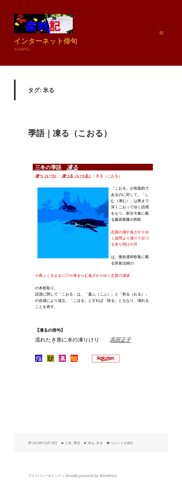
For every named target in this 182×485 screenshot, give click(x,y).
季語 (76, 443)
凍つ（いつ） (46, 175)
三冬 (68, 443)
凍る (72, 167)
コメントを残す (122, 443)
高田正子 (120, 339)
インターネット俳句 (45, 40)
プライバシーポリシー (44, 475)
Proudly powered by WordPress (91, 475)
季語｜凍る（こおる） (70, 133)
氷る (99, 443)
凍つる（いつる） (77, 175)
